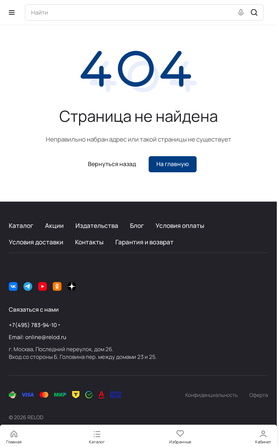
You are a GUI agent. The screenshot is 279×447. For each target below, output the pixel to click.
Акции (54, 225)
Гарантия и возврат (144, 242)
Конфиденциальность (211, 394)
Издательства (96, 225)
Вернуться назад (112, 164)
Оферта (258, 394)
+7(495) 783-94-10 (33, 325)
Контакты (89, 242)
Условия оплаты (180, 225)
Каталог (21, 225)
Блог (137, 225)
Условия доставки (36, 242)
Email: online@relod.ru (37, 337)
